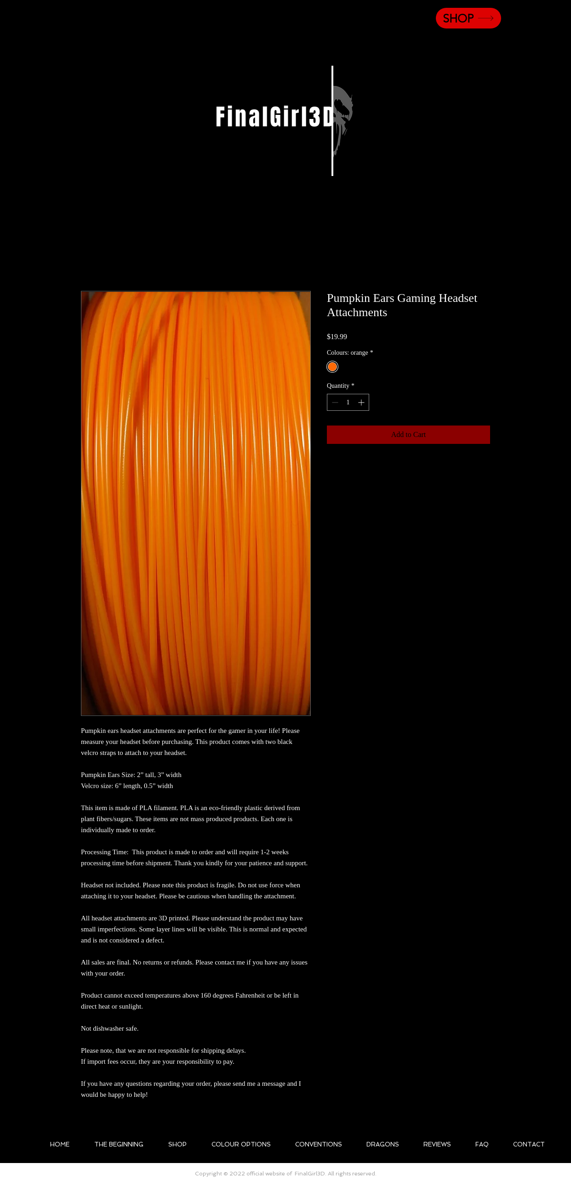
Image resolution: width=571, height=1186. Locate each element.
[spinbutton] (348, 402)
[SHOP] (468, 18)
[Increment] (362, 402)
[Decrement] (334, 402)
